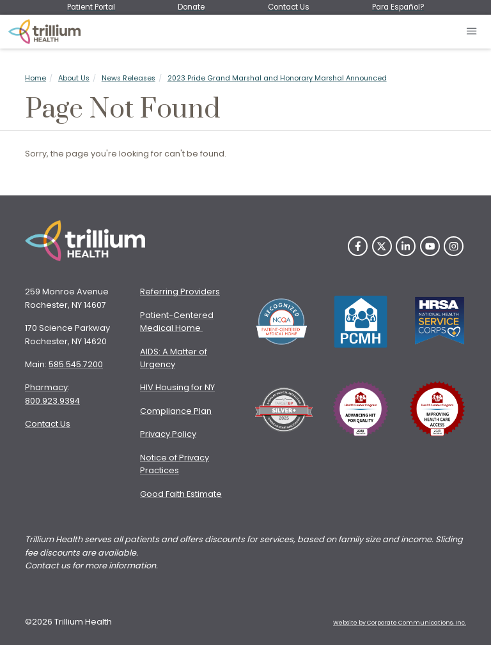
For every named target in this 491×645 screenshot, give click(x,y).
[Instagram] (454, 246)
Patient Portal (91, 7)
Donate (191, 7)
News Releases (128, 78)
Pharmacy (46, 387)
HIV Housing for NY (177, 387)
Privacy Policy (168, 434)
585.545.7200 (76, 364)
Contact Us (288, 7)
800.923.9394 (52, 400)
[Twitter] (382, 246)
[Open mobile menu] (472, 32)
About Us (74, 78)
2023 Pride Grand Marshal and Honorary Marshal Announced (277, 78)
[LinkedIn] (406, 246)
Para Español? (398, 7)
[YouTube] (430, 246)
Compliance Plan (176, 411)
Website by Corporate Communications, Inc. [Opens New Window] (399, 622)
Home (35, 78)
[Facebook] (358, 246)
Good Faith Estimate (181, 494)
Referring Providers (180, 291)
